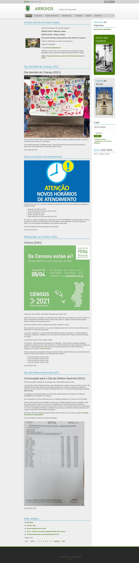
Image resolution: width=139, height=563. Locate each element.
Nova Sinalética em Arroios (36, 528)
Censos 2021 (31, 525)
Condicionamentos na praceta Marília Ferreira (43, 534)
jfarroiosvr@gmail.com (53, 47)
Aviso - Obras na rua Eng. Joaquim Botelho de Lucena (46, 531)
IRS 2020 (30, 522)
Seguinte (57, 541)
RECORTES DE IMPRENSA (102, 29)
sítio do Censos (46, 348)
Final (63, 541)
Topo (70, 559)
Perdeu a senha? (100, 139)
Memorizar (99, 133)
